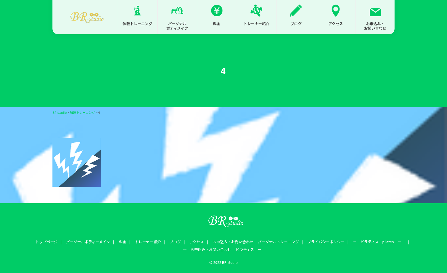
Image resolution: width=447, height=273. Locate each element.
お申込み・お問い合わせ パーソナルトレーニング (252, 241)
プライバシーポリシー (320, 241)
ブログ (296, 23)
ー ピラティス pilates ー (372, 241)
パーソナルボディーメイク (93, 241)
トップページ (53, 241)
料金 (216, 23)
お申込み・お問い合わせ (375, 26)
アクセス (335, 23)
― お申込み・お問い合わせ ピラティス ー (222, 247)
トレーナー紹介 (256, 23)
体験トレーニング (137, 23)
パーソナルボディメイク (177, 26)
